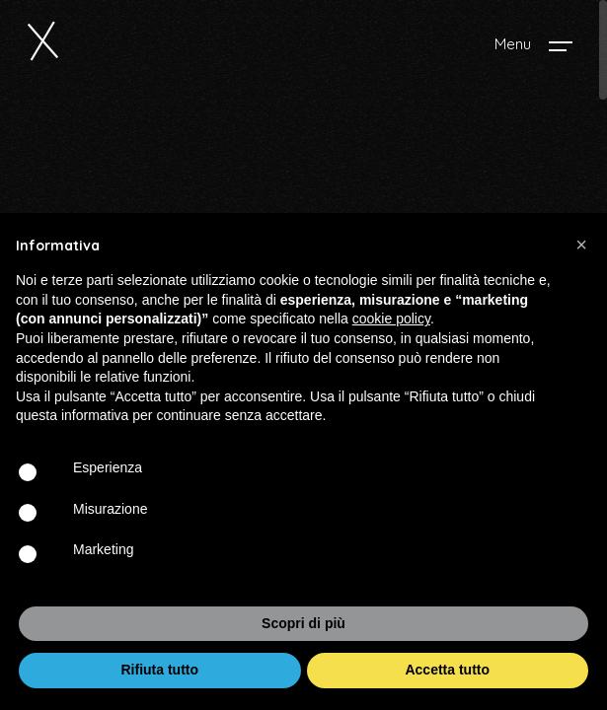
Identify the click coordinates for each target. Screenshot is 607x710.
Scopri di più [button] (303, 623)
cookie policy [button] (391, 318)
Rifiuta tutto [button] (159, 669)
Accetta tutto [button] (447, 669)
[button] (581, 244)
